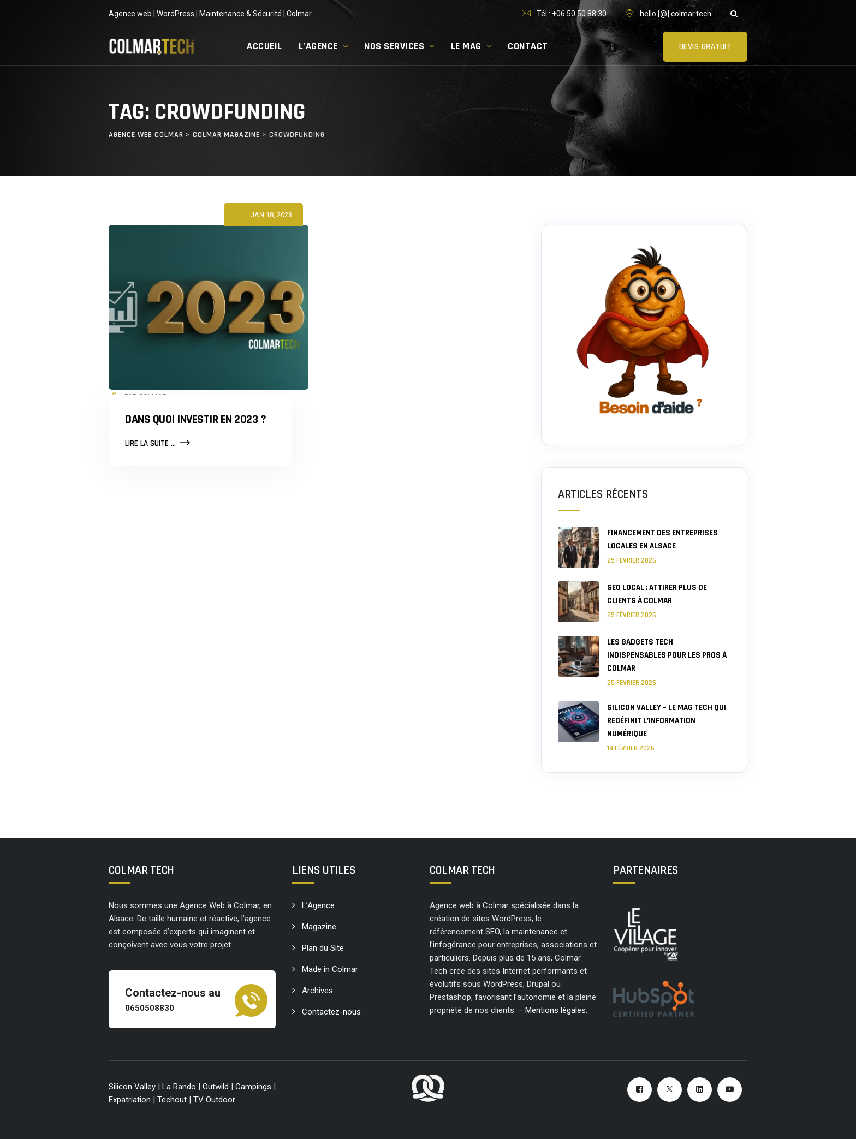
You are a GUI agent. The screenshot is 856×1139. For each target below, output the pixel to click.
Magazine (319, 927)
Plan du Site (323, 948)
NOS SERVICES (394, 46)
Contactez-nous (331, 1012)
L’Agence (318, 905)
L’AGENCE (318, 46)
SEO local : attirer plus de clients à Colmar (657, 594)
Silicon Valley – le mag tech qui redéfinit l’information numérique (666, 720)
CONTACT (528, 46)
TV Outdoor (214, 1100)
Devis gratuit (705, 46)
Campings (254, 1087)
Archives (317, 990)
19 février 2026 (631, 748)
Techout (172, 1100)
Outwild (216, 1087)
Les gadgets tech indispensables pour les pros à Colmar (667, 655)
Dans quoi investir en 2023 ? (195, 419)
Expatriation (130, 1100)
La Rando (179, 1087)
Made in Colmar (330, 969)
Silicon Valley (132, 1087)
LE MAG (466, 46)
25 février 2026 (631, 560)
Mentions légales (555, 1010)
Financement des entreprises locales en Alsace (662, 539)
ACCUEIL (264, 46)
